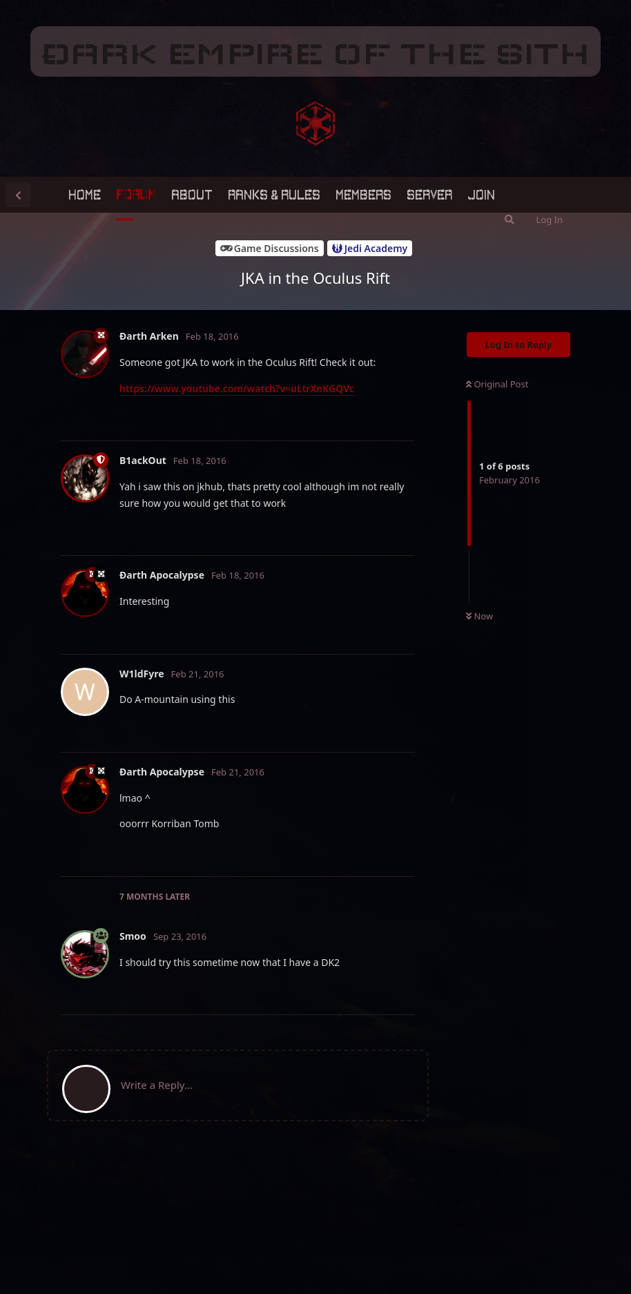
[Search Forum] (509, 219)
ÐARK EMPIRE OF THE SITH (315, 54)
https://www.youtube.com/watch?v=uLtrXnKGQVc (236, 388)
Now (479, 616)
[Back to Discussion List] (18, 194)
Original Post (497, 384)
